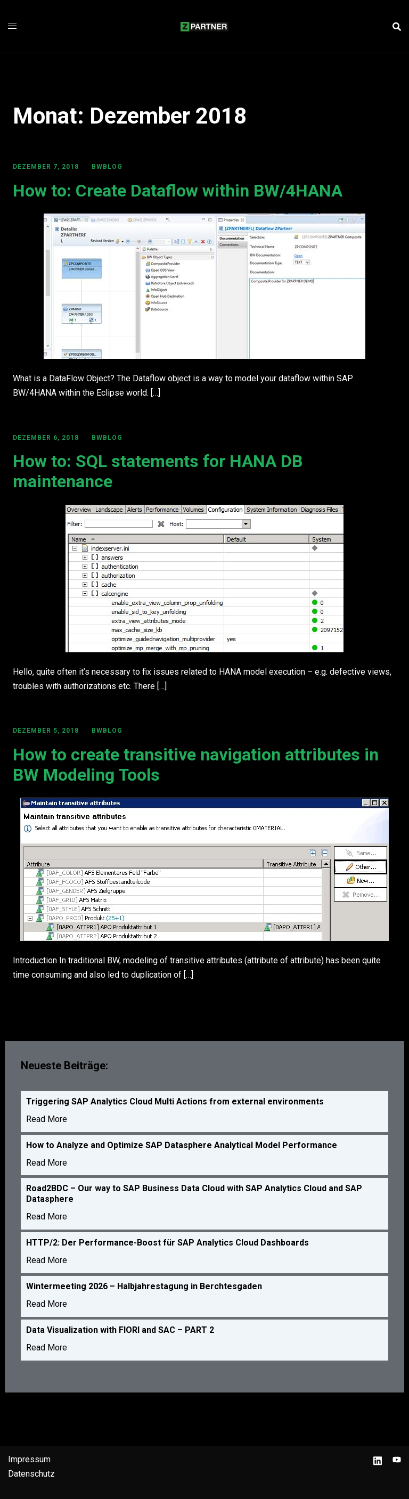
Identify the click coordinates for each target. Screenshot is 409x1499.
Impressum (29, 1459)
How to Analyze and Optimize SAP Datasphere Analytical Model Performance (181, 1145)
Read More (46, 1119)
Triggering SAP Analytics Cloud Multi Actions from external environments (175, 1101)
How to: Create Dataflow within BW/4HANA (177, 191)
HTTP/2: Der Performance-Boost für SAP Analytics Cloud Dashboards (167, 1243)
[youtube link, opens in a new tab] (396, 1459)
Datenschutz (31, 1474)
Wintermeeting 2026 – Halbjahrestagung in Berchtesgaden (144, 1286)
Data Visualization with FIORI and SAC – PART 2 (120, 1330)
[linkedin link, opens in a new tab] (377, 1459)
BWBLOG (107, 166)
